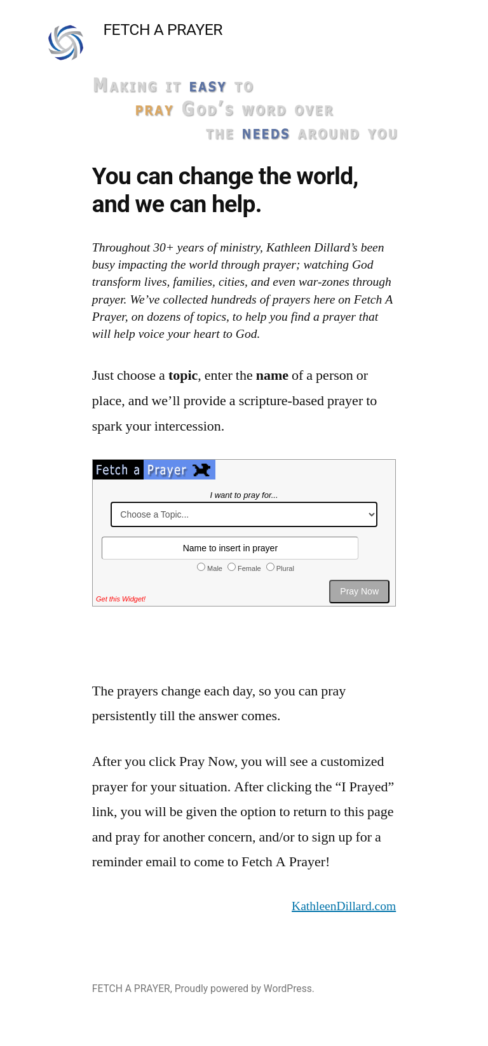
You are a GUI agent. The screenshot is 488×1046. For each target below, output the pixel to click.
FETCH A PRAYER (162, 29)
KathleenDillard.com (344, 906)
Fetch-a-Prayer (244, 554)
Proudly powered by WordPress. (245, 988)
